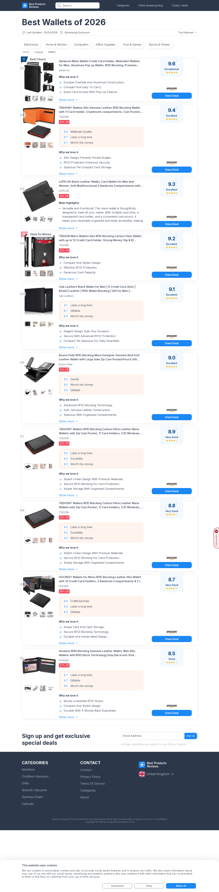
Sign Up (188, 796)
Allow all (181, 885)
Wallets (52, 53)
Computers (81, 45)
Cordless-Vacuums (35, 838)
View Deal (171, 101)
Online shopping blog (150, 5)
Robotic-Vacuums (34, 852)
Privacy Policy (90, 838)
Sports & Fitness (159, 45)
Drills (25, 845)
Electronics (31, 45)
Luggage (38, 53)
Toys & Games (132, 45)
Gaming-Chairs (32, 859)
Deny (149, 885)
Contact (86, 831)
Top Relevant (187, 33)
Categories (123, 5)
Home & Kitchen (56, 45)
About (84, 859)
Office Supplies (105, 45)
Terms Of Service (92, 845)
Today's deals (180, 5)
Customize (117, 885)
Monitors (28, 831)
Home (26, 53)
